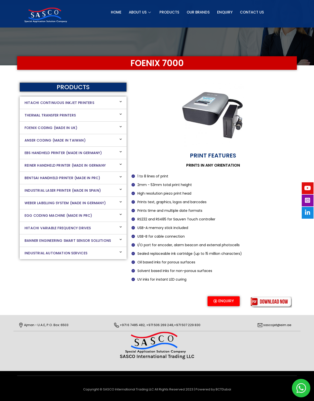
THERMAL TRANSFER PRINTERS (50, 115)
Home (116, 12)
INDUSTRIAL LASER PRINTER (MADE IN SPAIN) (63, 190)
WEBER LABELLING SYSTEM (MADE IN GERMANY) (65, 202)
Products (169, 12)
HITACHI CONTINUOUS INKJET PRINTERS (59, 102)
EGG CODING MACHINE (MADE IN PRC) (58, 215)
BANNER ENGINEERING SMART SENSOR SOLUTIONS (68, 240)
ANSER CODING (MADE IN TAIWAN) (55, 140)
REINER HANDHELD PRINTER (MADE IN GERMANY (65, 165)
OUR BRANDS (198, 12)
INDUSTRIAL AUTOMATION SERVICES (56, 253)
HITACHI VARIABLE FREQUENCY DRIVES (58, 228)
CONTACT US (252, 12)
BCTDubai (223, 389)
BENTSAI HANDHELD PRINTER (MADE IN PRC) (62, 177)
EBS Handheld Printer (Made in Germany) (63, 152)
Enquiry (225, 12)
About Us (140, 12)
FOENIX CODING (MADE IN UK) (51, 127)
